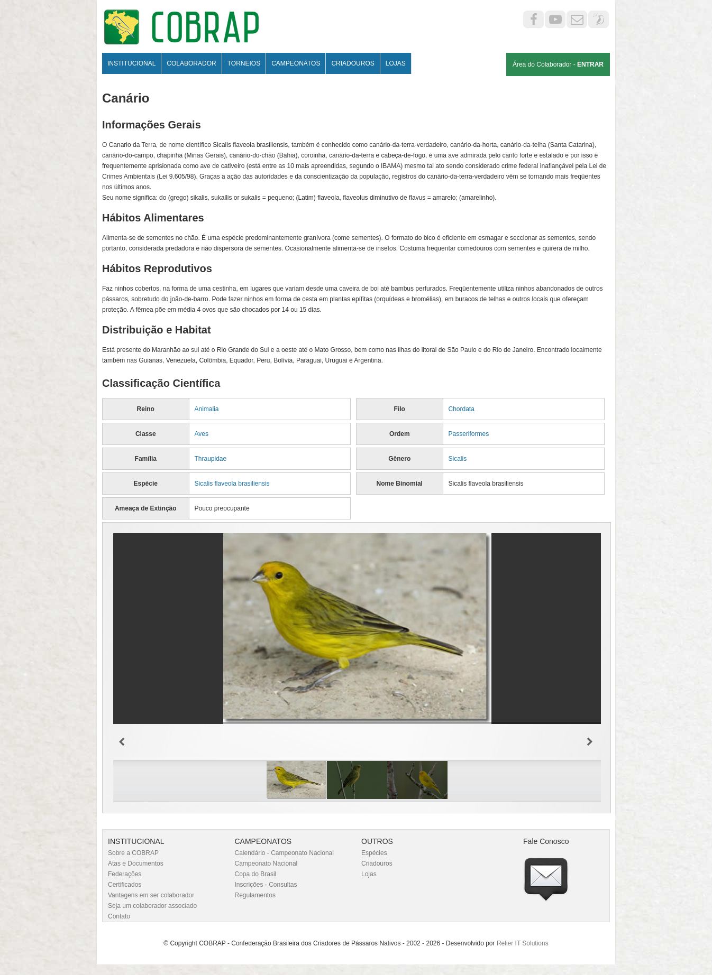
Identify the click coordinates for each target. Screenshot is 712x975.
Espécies (374, 853)
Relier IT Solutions (523, 943)
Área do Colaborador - (558, 64)
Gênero (399, 458)
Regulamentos (255, 895)
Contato (119, 916)
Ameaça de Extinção (146, 508)
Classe (145, 434)
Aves (201, 434)
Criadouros (352, 63)
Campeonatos (295, 63)
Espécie (146, 483)
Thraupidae (211, 458)
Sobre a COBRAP (133, 853)
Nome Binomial (400, 483)
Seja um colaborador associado (152, 905)
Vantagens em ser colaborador (151, 895)
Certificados (124, 884)
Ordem (399, 434)
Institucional (131, 63)
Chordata (461, 409)
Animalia (207, 409)
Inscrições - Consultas (266, 884)
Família (146, 458)
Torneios (243, 63)
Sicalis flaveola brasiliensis (232, 483)
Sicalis (458, 458)
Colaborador (191, 63)
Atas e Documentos (135, 863)
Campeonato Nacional (266, 863)
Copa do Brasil (256, 874)
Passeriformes (469, 434)
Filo (399, 409)
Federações (124, 874)
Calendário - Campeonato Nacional (284, 853)
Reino (145, 409)
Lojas (396, 63)
